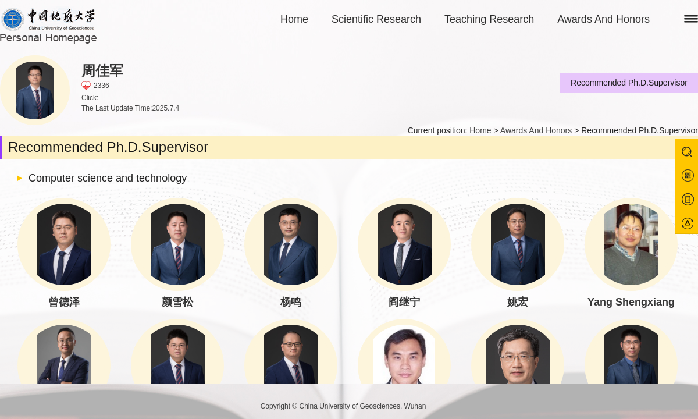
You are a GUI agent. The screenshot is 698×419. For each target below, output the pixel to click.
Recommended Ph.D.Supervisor (629, 82)
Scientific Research (376, 19)
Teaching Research (489, 19)
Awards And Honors (603, 19)
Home (294, 19)
